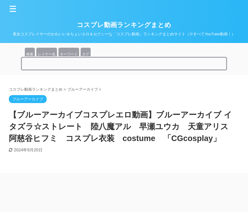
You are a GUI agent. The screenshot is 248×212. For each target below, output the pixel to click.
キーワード (69, 54)
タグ (85, 54)
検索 (29, 54)
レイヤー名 (47, 54)
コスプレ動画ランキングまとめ (124, 25)
